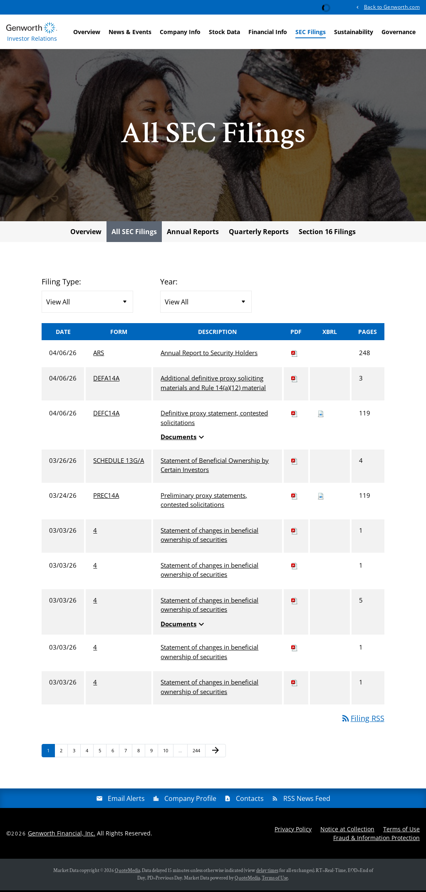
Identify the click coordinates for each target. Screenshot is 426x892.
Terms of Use (401, 831)
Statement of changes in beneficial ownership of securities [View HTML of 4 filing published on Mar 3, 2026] (209, 537)
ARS (98, 354)
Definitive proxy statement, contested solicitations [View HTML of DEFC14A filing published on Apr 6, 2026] (214, 420)
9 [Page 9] (154, 754)
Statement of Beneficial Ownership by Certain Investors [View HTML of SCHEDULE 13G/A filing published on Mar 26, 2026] (215, 467)
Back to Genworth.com (392, 6)
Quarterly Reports (259, 233)
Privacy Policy (293, 831)
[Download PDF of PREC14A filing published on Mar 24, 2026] (294, 497)
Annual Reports (193, 233)
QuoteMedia (127, 872)
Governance (398, 32)
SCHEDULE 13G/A (118, 462)
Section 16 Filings (327, 233)
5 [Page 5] (102, 754)
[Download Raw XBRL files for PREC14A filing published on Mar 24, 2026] (320, 497)
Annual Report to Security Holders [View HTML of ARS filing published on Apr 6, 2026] (209, 354)
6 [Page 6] (115, 754)
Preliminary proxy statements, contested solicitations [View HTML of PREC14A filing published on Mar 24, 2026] (204, 502)
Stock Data (224, 32)
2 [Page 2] (63, 754)
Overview (86, 32)
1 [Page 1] (51, 754)
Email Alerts (126, 800)
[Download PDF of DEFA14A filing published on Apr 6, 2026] (294, 380)
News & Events (130, 32)
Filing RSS (362, 720)
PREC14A (106, 497)
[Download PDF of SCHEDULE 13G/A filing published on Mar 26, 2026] (294, 462)
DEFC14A (106, 415)
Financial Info (267, 32)
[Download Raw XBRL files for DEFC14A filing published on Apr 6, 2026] (320, 415)
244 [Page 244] (197, 754)
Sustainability (353, 32)
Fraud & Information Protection (376, 839)
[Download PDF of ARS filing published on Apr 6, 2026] (294, 354)
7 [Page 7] (128, 754)
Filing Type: (61, 283)
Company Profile (190, 800)
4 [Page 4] (89, 754)
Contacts (250, 800)
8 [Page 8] (141, 754)
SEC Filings (310, 32)
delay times (267, 872)
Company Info (180, 32)
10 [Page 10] (168, 754)
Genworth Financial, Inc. (61, 835)
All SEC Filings (134, 233)
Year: (169, 283)
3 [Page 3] (76, 754)
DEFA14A (106, 380)
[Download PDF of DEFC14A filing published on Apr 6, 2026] (294, 415)
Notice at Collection (347, 831)
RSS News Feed (306, 800)
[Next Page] (215, 752)
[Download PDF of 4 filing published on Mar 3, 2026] (294, 532)
